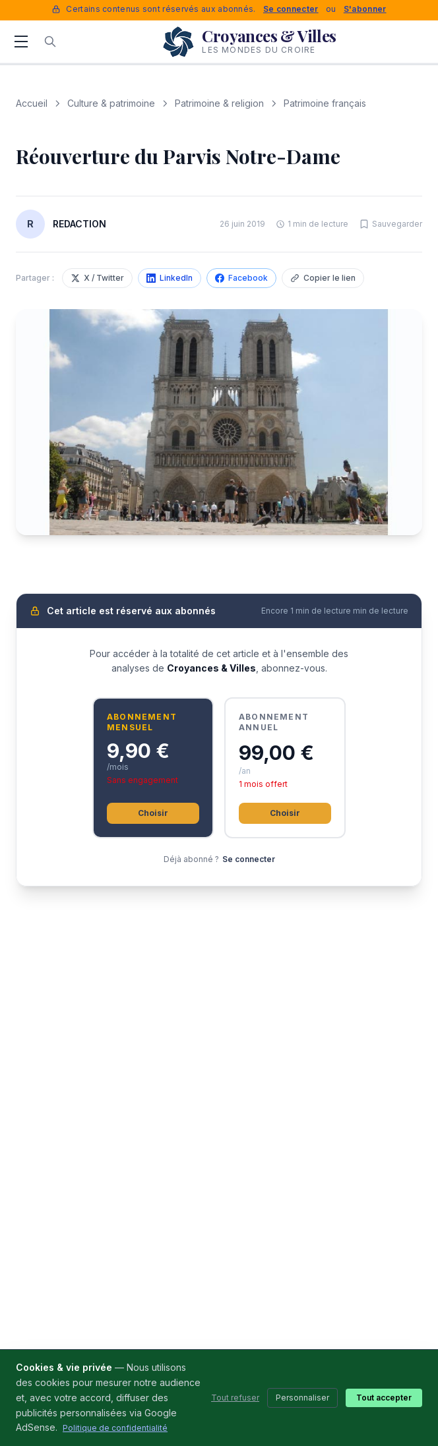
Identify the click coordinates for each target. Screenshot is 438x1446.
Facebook (241, 278)
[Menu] (21, 41)
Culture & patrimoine (111, 103)
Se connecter (291, 9)
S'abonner (365, 9)
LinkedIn (169, 278)
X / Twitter (97, 278)
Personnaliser (302, 1398)
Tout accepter (384, 1398)
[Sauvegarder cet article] (390, 224)
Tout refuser (235, 1398)
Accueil (31, 103)
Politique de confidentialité (115, 1428)
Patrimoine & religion (219, 103)
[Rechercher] (50, 41)
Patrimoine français (325, 103)
